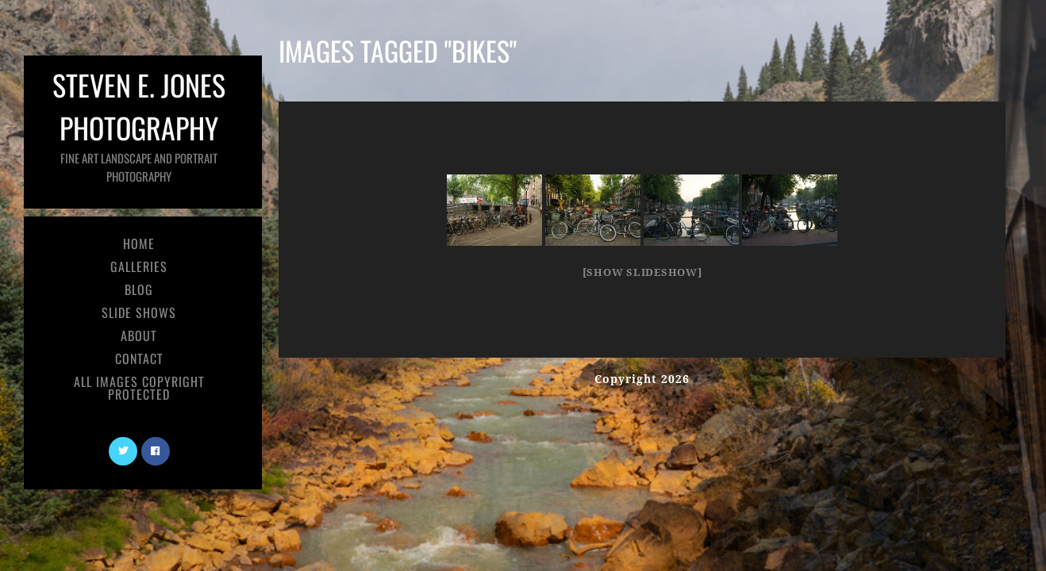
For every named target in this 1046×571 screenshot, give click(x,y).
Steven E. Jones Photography (139, 124)
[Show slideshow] (642, 272)
